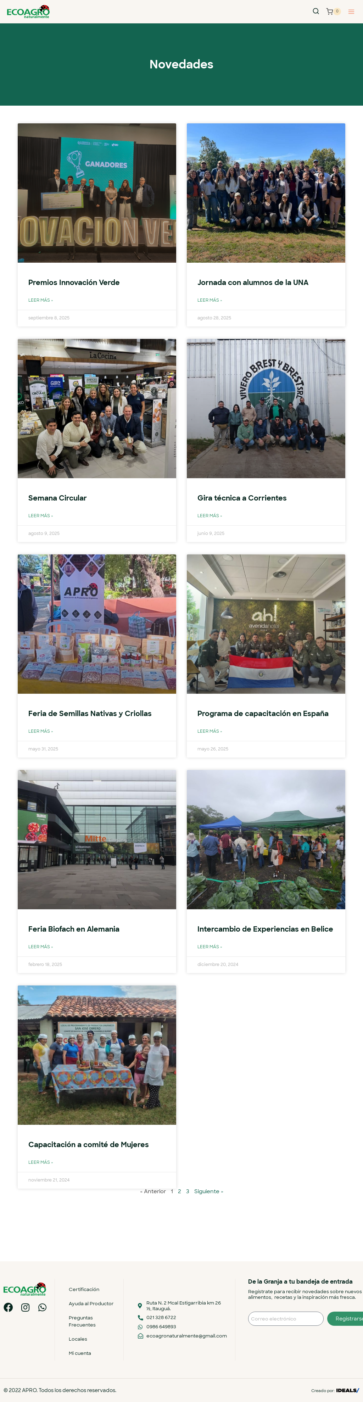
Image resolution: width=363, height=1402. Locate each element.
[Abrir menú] (351, 11)
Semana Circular (58, 498)
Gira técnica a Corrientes (243, 498)
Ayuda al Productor (93, 1304)
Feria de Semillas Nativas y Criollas (91, 713)
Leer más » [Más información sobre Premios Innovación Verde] (40, 300)
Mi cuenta (82, 1353)
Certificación (86, 1289)
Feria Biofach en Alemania (76, 940)
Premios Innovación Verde (76, 282)
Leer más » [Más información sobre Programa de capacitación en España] (209, 742)
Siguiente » (208, 1213)
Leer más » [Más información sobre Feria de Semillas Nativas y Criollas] (40, 731)
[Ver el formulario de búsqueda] (316, 11)
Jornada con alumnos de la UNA (256, 282)
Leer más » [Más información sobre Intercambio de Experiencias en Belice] (209, 969)
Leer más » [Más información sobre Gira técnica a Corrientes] (209, 516)
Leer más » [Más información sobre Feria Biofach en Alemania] (40, 957)
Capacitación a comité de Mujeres (91, 1166)
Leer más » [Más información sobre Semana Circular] (40, 516)
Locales (80, 1339)
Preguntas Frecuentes (84, 1321)
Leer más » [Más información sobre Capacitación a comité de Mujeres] (40, 1184)
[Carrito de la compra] (333, 12)
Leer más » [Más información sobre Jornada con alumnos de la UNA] (209, 300)
